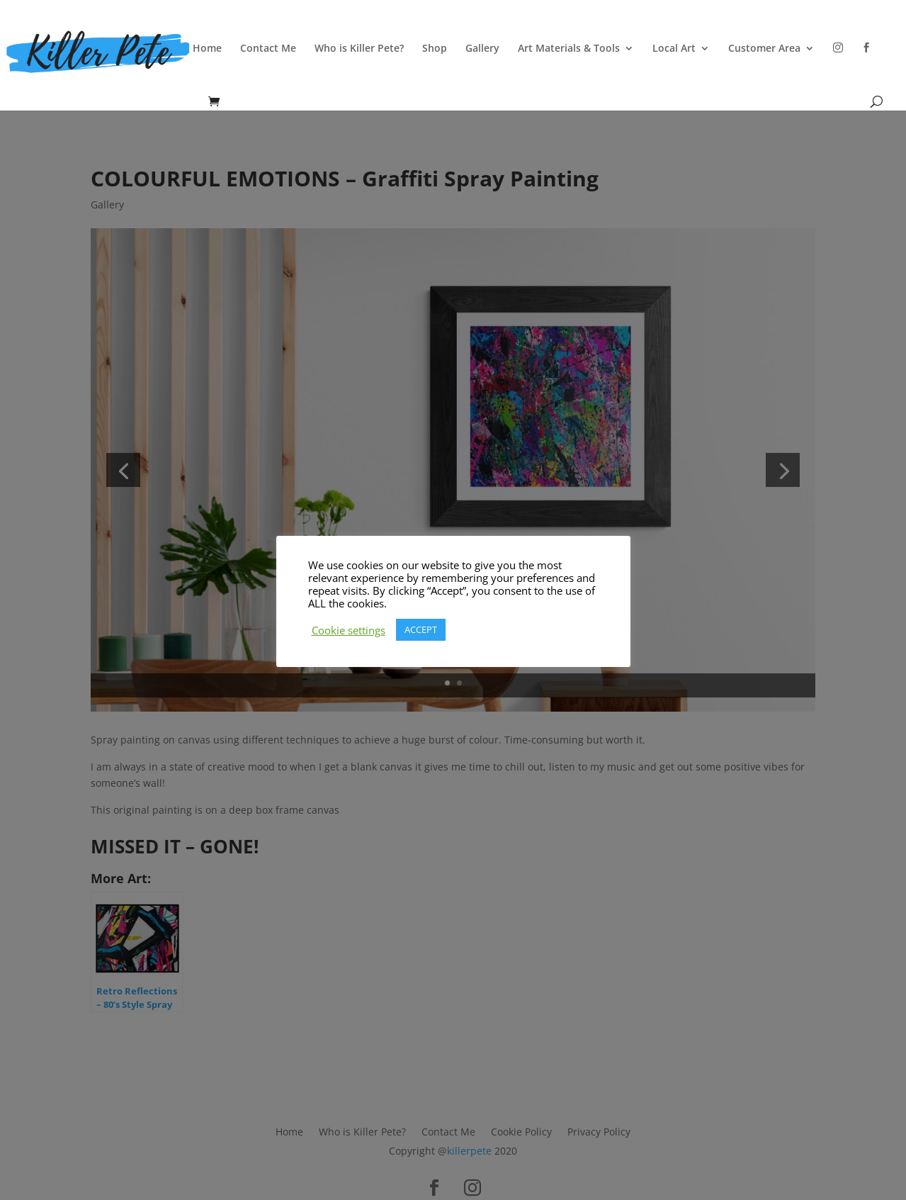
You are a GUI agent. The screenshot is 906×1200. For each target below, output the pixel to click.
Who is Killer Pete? (359, 49)
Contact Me (268, 49)
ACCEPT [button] (420, 629)
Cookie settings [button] (348, 630)
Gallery (482, 49)
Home (207, 49)
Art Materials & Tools (569, 49)
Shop (434, 49)
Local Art (674, 49)
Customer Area (764, 49)
